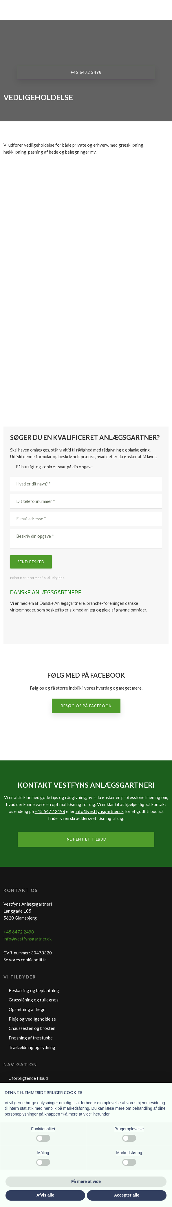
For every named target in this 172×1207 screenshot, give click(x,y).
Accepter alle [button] (126, 1195)
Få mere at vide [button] (86, 1181)
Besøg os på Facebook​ (86, 706)
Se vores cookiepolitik (24, 959)
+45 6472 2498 (50, 811)
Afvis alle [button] (45, 1195)
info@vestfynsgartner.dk (100, 811)
